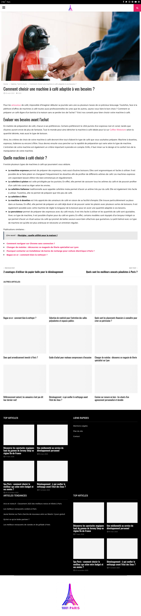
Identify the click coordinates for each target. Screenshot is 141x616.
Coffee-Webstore (118, 130)
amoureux (16, 105)
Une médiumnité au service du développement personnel (50, 449)
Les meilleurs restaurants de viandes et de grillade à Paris (26, 524)
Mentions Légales (80, 426)
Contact (76, 436)
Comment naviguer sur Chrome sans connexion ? (31, 243)
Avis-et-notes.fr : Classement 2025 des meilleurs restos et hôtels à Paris (32, 503)
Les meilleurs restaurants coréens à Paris (19, 509)
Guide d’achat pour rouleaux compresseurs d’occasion (70, 357)
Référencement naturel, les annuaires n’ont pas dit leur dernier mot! (23, 398)
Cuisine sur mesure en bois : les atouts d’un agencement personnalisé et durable (112, 398)
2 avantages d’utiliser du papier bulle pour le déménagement (33, 272)
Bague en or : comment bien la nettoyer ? (27, 255)
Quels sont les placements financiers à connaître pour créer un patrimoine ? (116, 319)
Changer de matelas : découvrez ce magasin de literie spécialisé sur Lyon (42, 247)
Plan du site (78, 431)
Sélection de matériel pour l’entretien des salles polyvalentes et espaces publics (68, 319)
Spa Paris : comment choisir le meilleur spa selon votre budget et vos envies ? (18, 486)
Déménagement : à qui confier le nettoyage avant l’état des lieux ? (68, 398)
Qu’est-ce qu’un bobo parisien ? (16, 519)
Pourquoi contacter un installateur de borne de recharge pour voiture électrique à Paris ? (51, 251)
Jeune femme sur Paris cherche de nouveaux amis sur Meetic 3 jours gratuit (34, 514)
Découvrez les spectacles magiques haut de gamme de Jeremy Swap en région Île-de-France (18, 450)
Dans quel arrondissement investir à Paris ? (20, 357)
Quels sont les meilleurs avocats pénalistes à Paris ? (112, 272)
